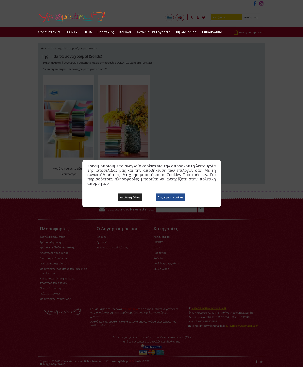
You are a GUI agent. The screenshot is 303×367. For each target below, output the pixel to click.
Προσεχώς (105, 32)
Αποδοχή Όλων (130, 197)
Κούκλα (125, 32)
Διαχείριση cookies (170, 197)
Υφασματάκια (49, 32)
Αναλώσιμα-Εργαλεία (154, 32)
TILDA (87, 32)
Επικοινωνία (212, 32)
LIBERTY (71, 32)
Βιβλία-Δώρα (186, 32)
